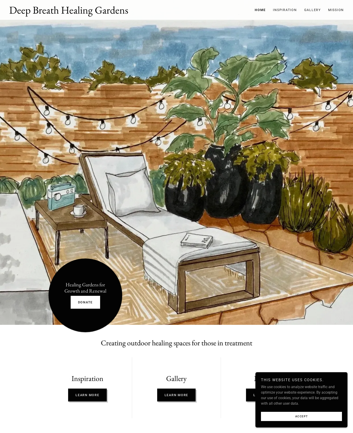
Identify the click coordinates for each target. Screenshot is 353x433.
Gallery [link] (312, 10)
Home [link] (260, 10)
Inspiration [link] (285, 10)
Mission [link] (336, 10)
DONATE (85, 302)
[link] (92, 12)
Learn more (87, 395)
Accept (301, 425)
